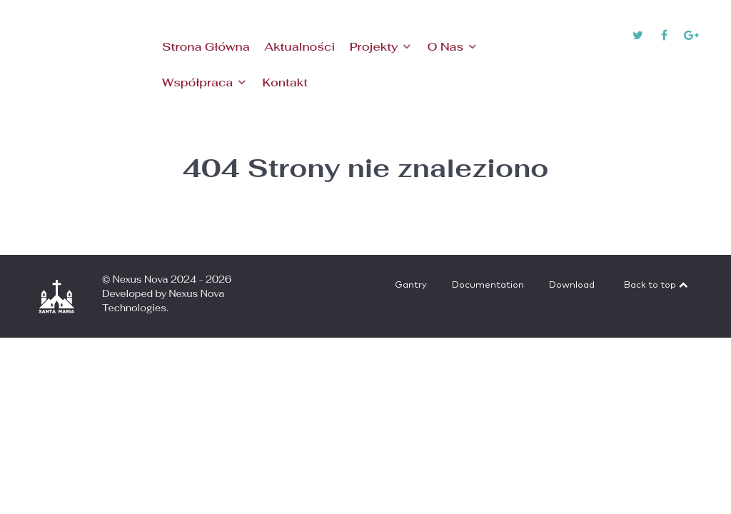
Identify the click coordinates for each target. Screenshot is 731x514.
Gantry (411, 285)
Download (572, 285)
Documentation (488, 285)
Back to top (657, 285)
